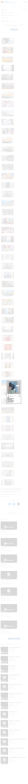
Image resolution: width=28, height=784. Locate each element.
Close (19, 31)
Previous (10, 31)
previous (10, 22)
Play (8, 31)
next (17, 22)
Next (12, 31)
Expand (18, 18)
